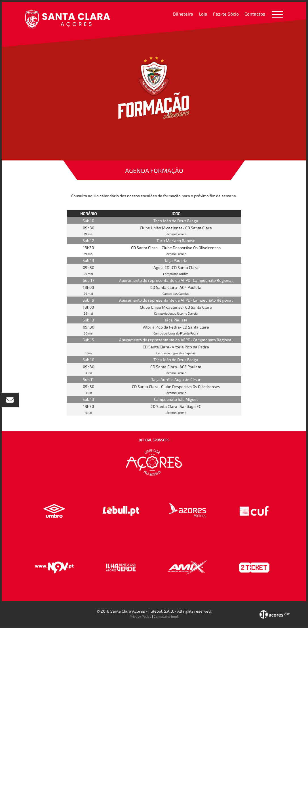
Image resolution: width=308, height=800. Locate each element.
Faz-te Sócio (226, 13)
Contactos (254, 13)
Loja (203, 13)
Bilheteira (183, 13)
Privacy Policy (140, 616)
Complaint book (166, 616)
